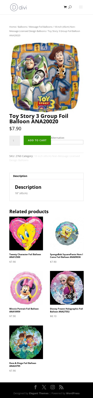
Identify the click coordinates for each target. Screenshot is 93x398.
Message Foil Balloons (40, 26)
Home (12, 26)
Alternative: (58, 137)
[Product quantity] (14, 141)
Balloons (22, 26)
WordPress (73, 393)
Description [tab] (20, 176)
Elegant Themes (39, 393)
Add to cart (37, 140)
